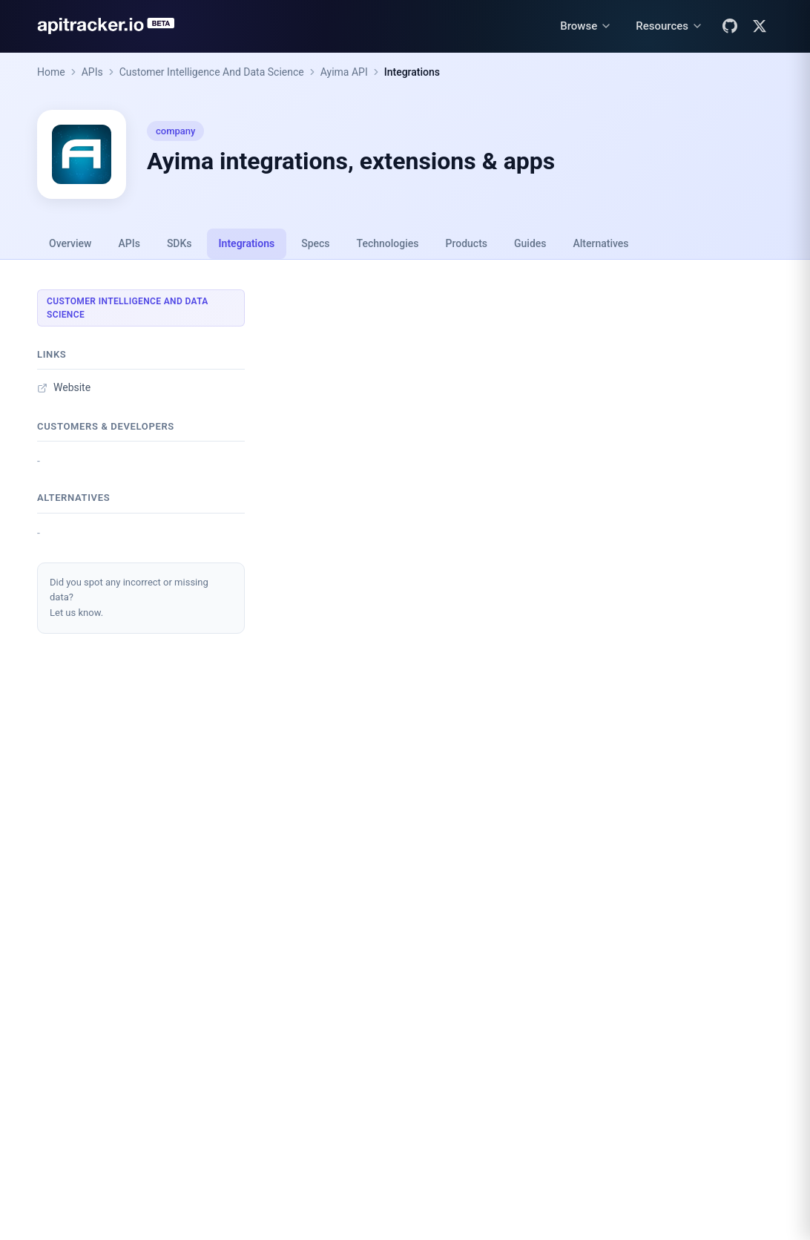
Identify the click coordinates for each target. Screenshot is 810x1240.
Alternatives (600, 243)
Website (63, 387)
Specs (315, 243)
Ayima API (344, 72)
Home (51, 72)
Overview (70, 243)
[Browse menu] (586, 26)
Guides (530, 243)
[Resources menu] (669, 26)
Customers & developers (105, 426)
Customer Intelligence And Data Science (211, 72)
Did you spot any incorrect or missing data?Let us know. (129, 598)
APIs (92, 72)
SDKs (179, 243)
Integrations (412, 72)
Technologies (388, 243)
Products (467, 243)
